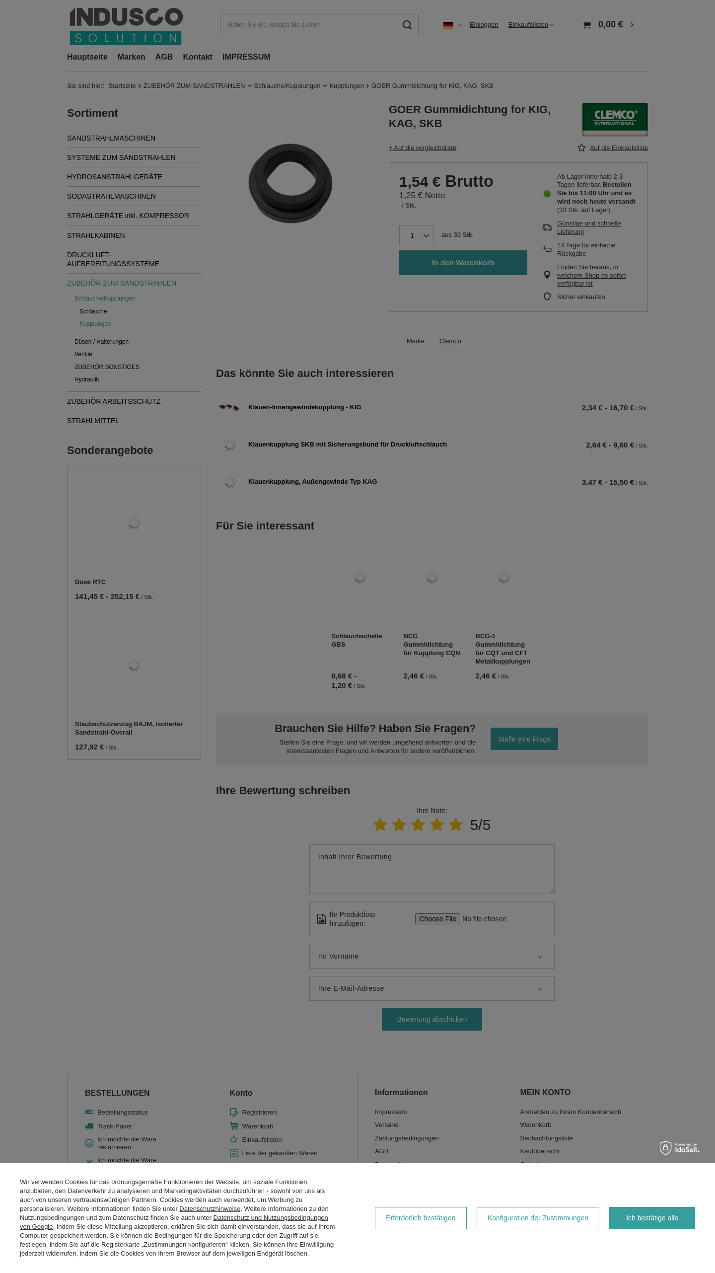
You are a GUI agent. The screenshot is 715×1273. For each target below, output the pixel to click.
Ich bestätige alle (652, 1218)
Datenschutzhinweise (209, 1208)
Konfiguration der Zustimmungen (538, 1218)
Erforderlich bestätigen (420, 1218)
